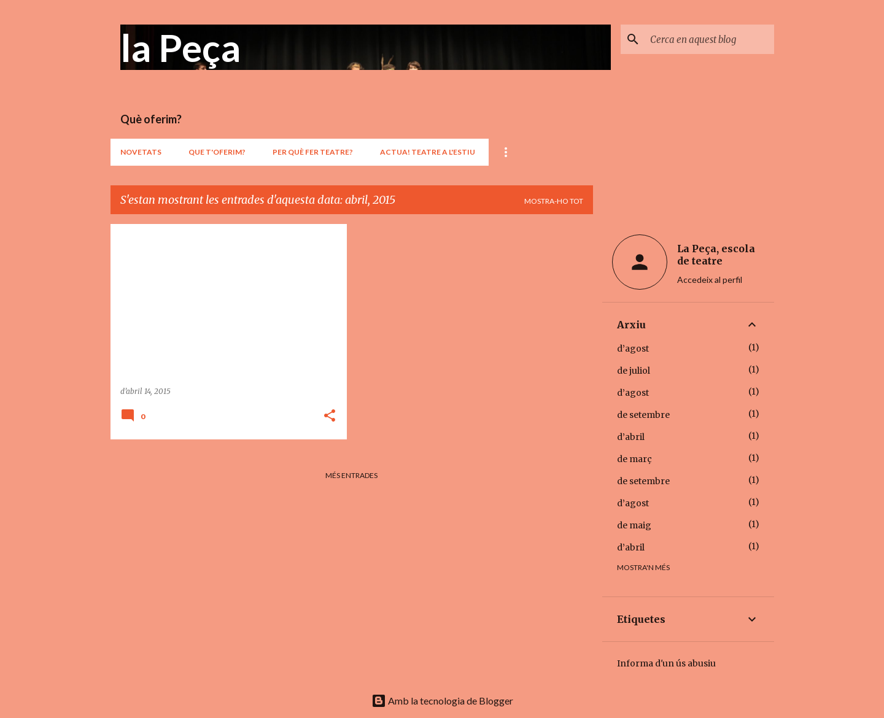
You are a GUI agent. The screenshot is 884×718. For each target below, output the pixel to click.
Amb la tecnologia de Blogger (442, 700)
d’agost (633, 348)
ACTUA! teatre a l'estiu (427, 151)
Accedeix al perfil (709, 279)
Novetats (140, 151)
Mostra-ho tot (553, 201)
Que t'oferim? (217, 151)
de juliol (633, 370)
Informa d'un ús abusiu (666, 663)
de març (634, 459)
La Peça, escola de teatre (716, 254)
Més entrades (351, 475)
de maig (634, 525)
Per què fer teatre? (313, 151)
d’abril (631, 436)
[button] (329, 416)
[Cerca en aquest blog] (709, 39)
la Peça (180, 47)
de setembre (643, 414)
